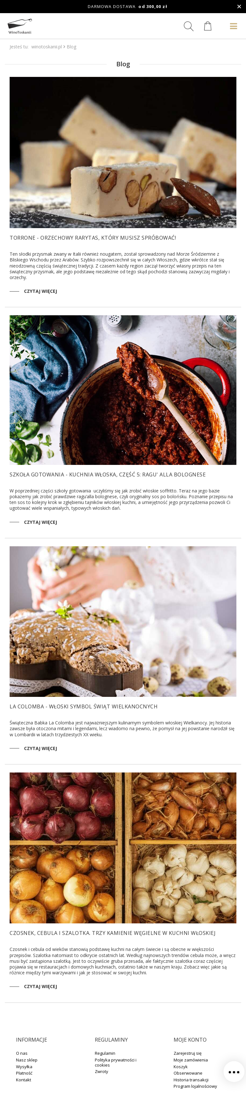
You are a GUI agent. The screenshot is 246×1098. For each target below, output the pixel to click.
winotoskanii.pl (46, 47)
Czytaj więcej (40, 291)
